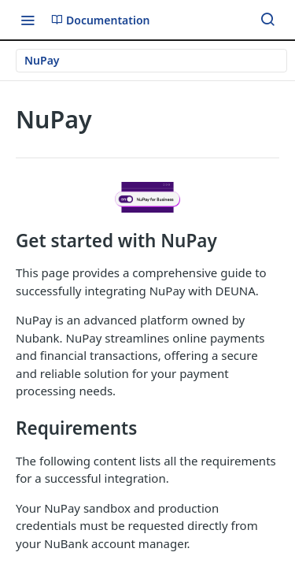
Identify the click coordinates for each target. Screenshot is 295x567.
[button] (147, 197)
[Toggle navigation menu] (27, 20)
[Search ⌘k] (267, 20)
